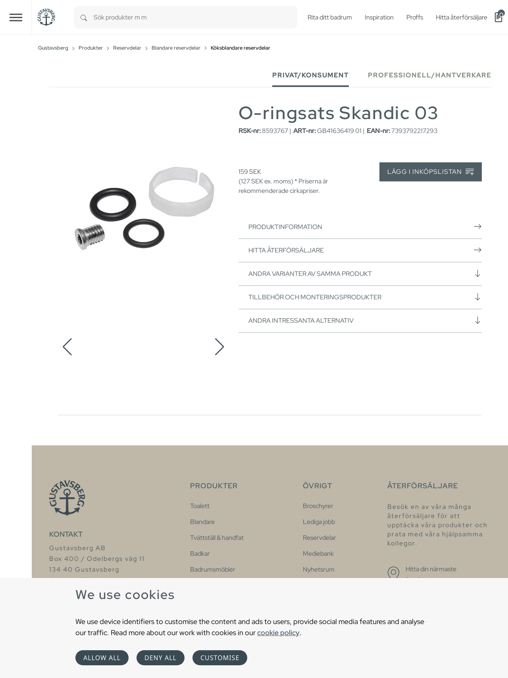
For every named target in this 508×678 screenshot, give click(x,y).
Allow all (102, 657)
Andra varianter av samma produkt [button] (365, 273)
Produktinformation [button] (365, 226)
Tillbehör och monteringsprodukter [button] (365, 297)
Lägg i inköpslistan (430, 172)
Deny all (160, 657)
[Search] (84, 17)
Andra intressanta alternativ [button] (365, 320)
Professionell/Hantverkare (429, 75)
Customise (219, 657)
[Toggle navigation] (16, 17)
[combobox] (195, 17)
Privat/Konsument (310, 75)
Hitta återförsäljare (365, 250)
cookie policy (278, 632)
